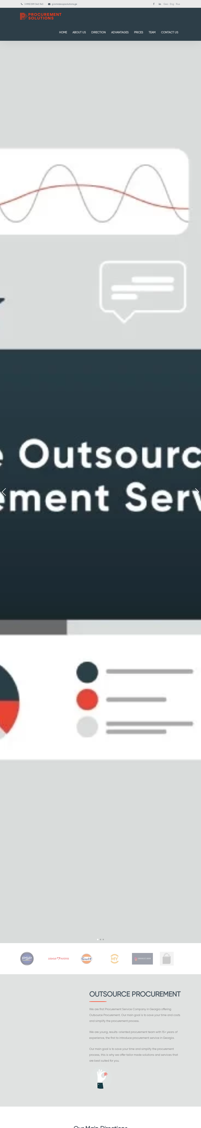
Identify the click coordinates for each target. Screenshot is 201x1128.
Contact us (169, 32)
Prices (138, 32)
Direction (98, 32)
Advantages (120, 32)
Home (63, 32)
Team (152, 32)
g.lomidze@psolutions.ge (64, 4)
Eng (172, 4)
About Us (79, 32)
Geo (165, 4)
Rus (178, 4)
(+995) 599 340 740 (34, 4)
